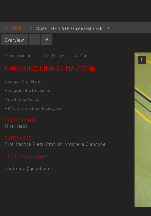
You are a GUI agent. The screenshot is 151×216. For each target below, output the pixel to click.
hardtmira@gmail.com (28, 168)
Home (13, 28)
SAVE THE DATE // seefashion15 (70, 28)
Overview (14, 40)
